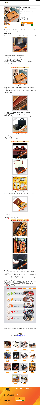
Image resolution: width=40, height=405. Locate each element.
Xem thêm (24, 349)
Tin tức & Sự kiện (16, 393)
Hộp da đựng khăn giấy (24, 371)
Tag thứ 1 (23, 19)
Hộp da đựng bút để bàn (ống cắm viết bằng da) (32, 349)
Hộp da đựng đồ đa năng (16, 371)
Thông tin (16, 395)
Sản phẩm (16, 392)
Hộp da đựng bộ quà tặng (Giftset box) (7, 360)
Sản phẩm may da (22, 392)
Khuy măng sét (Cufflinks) (24, 382)
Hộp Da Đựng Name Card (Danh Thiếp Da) (7, 371)
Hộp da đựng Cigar (32, 371)
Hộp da (4, 193)
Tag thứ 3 (27, 19)
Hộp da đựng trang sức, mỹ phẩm (16, 382)
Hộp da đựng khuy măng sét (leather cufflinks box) (16, 349)
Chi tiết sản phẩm (6, 27)
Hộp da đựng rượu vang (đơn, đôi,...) (8, 349)
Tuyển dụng (16, 394)
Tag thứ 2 (25, 19)
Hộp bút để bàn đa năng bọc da (32, 360)
